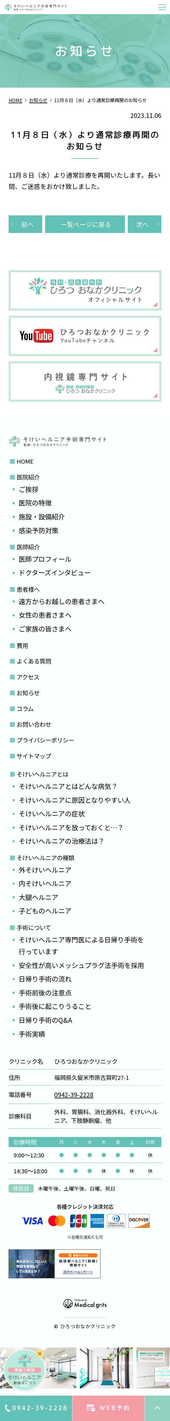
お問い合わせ (34, 724)
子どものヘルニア (45, 911)
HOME (25, 461)
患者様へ (28, 589)
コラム (25, 708)
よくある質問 (34, 661)
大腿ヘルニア (38, 897)
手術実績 (32, 1034)
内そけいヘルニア (45, 883)
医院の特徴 (35, 502)
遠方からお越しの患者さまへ (62, 601)
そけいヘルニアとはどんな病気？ (68, 786)
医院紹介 (28, 477)
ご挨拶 (28, 489)
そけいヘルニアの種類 (45, 857)
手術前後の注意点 (45, 992)
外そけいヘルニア (45, 870)
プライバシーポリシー (45, 740)
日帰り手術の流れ (45, 979)
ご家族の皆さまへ (45, 629)
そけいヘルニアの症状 (52, 813)
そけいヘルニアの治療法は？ (62, 841)
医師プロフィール (45, 559)
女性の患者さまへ (45, 615)
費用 (22, 645)
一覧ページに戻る (86, 224)
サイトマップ (34, 755)
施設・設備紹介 (42, 516)
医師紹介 (28, 546)
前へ (27, 224)
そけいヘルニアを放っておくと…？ (71, 827)
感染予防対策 (38, 530)
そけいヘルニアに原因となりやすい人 (75, 800)
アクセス (28, 676)
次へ (142, 224)
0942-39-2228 (73, 1094)
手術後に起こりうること (55, 1006)
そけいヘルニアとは (42, 774)
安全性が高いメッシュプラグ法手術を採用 (81, 965)
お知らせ (28, 692)
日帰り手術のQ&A (45, 1020)
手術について (34, 927)
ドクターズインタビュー (55, 572)
